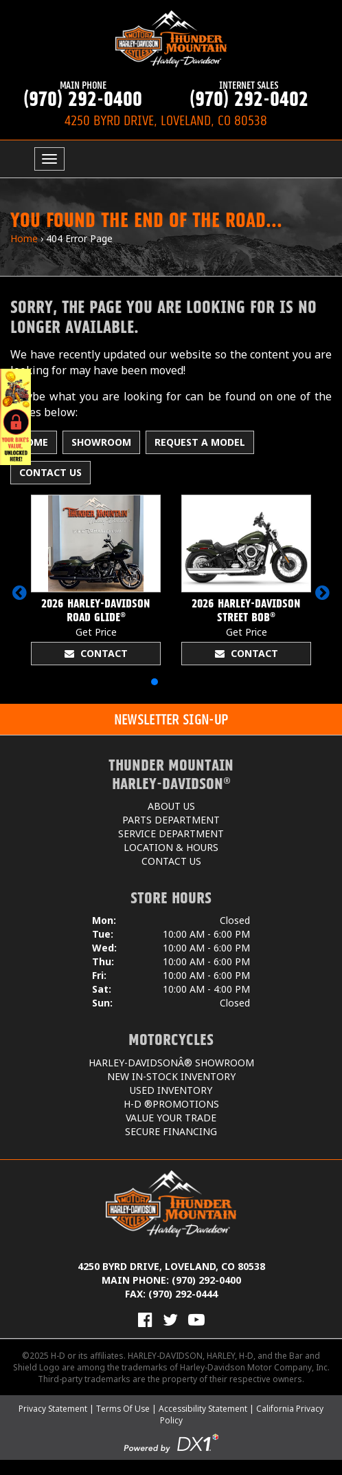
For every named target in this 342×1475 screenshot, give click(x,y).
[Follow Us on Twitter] (170, 1319)
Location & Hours (171, 847)
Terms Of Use (123, 1408)
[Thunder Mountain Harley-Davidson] (171, 38)
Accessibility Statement (203, 1408)
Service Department (171, 833)
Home (24, 238)
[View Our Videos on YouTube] (196, 1319)
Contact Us (50, 472)
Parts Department (171, 819)
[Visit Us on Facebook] (145, 1319)
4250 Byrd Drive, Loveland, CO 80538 (171, 1266)
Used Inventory (171, 1090)
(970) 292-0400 (83, 94)
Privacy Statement (53, 1408)
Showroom (101, 442)
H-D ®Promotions (171, 1103)
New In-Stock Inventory (171, 1076)
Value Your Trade (171, 1117)
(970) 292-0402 (249, 94)
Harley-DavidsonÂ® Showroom (171, 1062)
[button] (19, 592)
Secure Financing (171, 1131)
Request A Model (200, 442)
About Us (171, 805)
